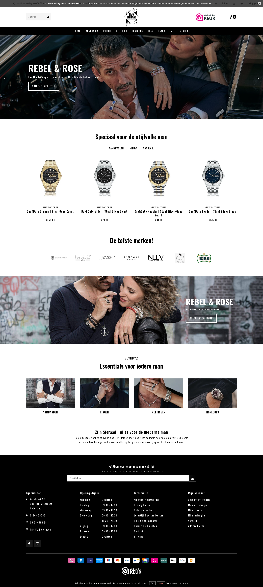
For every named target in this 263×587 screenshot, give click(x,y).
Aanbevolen (116, 148)
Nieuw (133, 148)
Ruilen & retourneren (146, 521)
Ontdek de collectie (44, 86)
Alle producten (196, 526)
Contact (138, 531)
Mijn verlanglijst (197, 515)
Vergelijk (193, 521)
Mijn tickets (195, 510)
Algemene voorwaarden (147, 499)
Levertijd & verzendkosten (149, 515)
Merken (184, 31)
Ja (152, 583)
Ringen (107, 31)
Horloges (137, 31)
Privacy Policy (142, 505)
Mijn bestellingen (198, 505)
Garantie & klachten (145, 526)
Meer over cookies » (177, 583)
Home (78, 31)
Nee (161, 583)
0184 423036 (37, 515)
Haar (150, 31)
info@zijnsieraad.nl (41, 529)
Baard (161, 31)
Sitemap (138, 536)
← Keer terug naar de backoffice (64, 3)
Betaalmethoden (143, 510)
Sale (172, 31)
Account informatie (199, 499)
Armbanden (92, 31)
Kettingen (121, 31)
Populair (148, 148)
